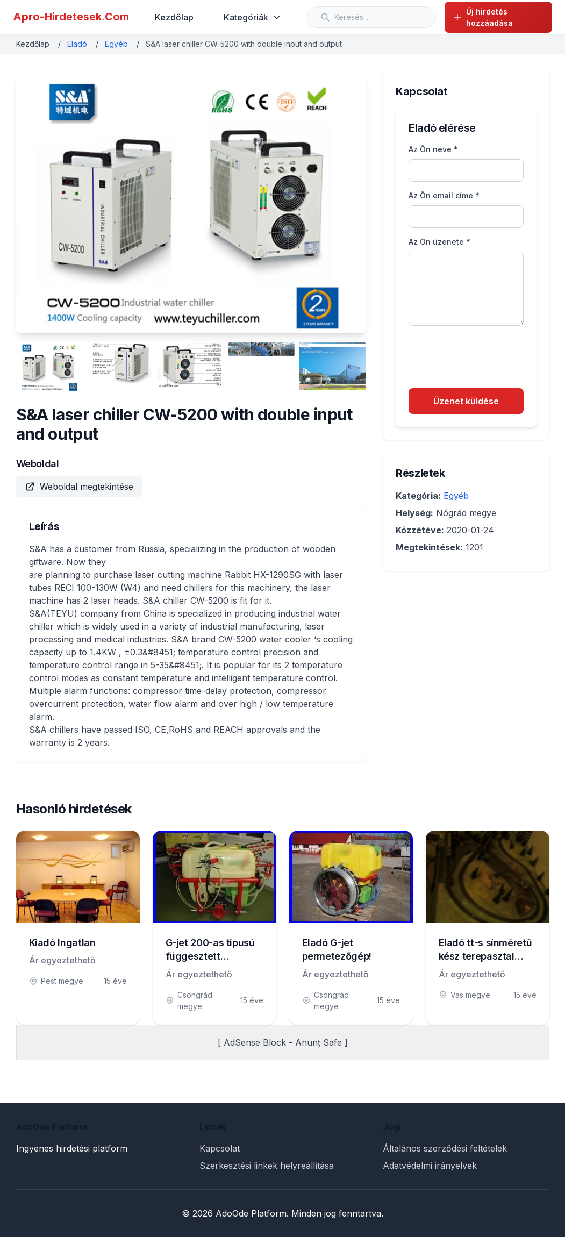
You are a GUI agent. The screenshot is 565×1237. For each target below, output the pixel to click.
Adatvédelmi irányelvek (430, 1165)
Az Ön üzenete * (439, 241)
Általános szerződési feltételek (445, 1148)
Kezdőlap (174, 17)
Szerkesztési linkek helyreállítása (266, 1165)
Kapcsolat (219, 1148)
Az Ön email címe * (444, 195)
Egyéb (116, 43)
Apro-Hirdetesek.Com (71, 16)
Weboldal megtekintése (79, 486)
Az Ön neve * (433, 149)
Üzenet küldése (466, 401)
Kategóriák (252, 17)
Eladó (77, 43)
